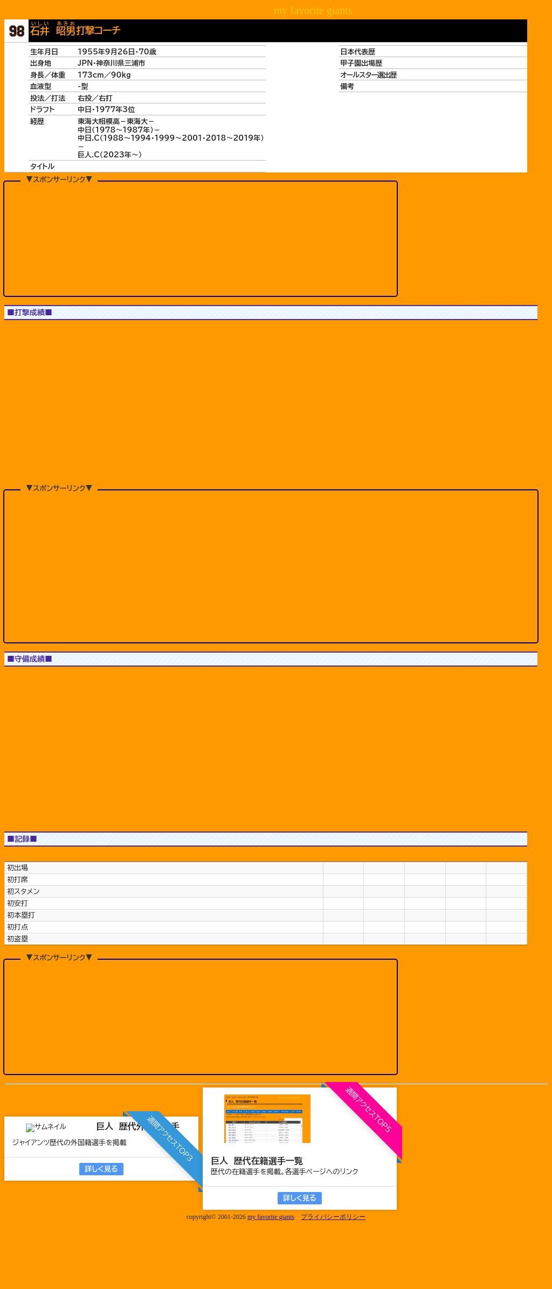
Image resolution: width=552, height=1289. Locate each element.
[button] (28, 401)
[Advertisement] (200, 238)
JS (57, 334)
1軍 (22, 334)
